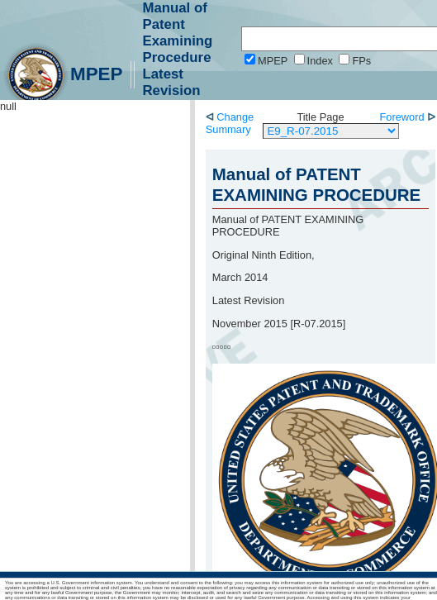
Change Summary (230, 123)
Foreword (404, 117)
